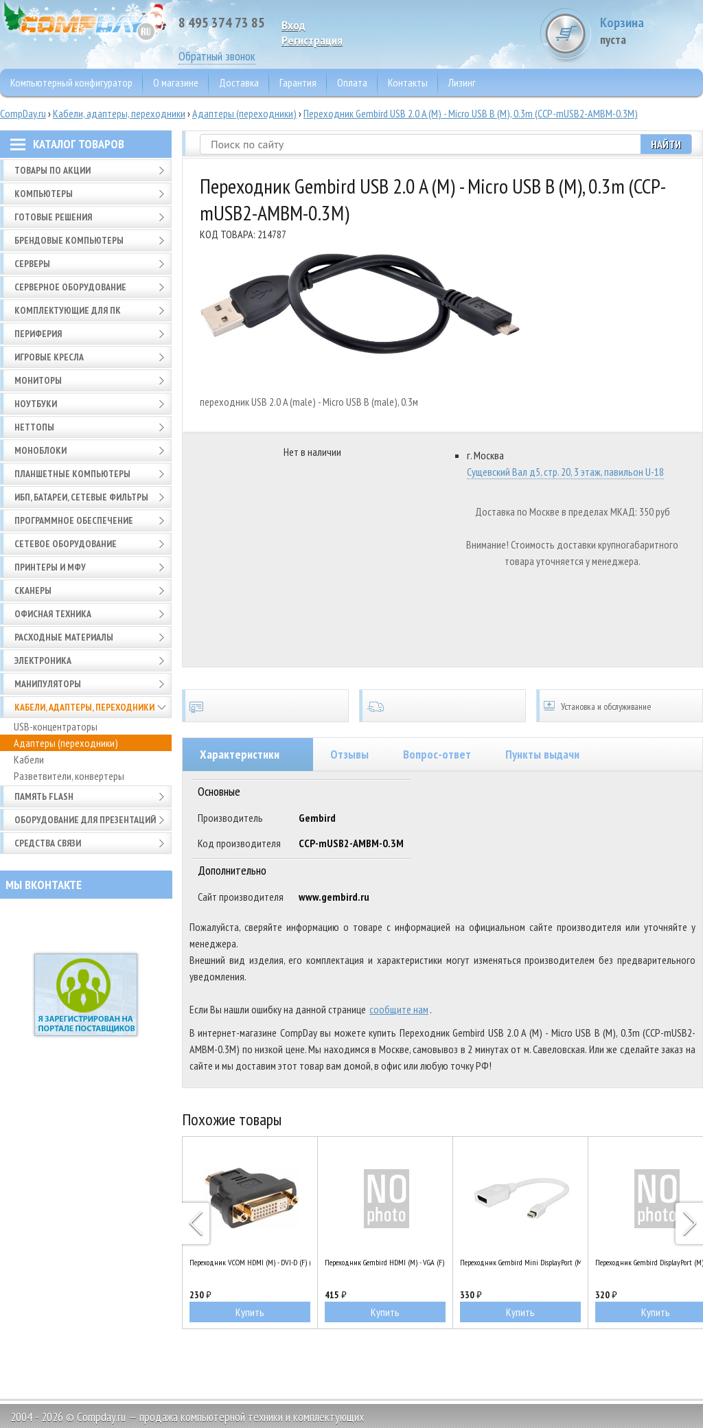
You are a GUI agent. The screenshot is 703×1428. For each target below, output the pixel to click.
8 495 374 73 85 (221, 23)
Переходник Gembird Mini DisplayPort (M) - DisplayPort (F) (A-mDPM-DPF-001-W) (520, 1262)
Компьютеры (43, 193)
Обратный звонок (216, 56)
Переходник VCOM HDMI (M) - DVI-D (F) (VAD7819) (249, 1262)
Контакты (408, 82)
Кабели (29, 759)
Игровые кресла (49, 357)
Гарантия (297, 82)
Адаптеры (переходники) (244, 113)
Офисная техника (52, 614)
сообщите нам (398, 1009)
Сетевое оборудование (65, 544)
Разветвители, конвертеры (69, 776)
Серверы (32, 263)
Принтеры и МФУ (50, 567)
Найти (666, 144)
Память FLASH (43, 796)
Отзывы (349, 754)
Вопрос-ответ (437, 754)
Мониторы (38, 380)
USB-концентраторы (55, 726)
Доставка (239, 82)
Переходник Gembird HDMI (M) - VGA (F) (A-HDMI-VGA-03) (385, 1262)
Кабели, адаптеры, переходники (119, 113)
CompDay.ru (23, 113)
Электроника (42, 660)
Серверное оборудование (70, 287)
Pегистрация (312, 40)
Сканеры (32, 590)
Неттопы (34, 427)
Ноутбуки (35, 404)
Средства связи (47, 843)
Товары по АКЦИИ (52, 170)
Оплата (352, 82)
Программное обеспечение (73, 520)
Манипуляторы (47, 684)
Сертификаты (265, 705)
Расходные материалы (63, 637)
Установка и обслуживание (619, 705)
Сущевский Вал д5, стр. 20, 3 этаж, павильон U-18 (565, 472)
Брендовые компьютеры (69, 240)
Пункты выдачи (542, 754)
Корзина (651, 30)
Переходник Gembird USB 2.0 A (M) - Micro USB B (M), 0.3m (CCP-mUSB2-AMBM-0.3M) (470, 113)
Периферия (38, 333)
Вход (293, 25)
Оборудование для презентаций (85, 820)
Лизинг (462, 82)
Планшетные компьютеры (72, 474)
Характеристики (239, 754)
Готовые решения (53, 217)
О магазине (175, 82)
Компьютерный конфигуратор (71, 82)
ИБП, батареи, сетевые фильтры (81, 497)
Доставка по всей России (442, 705)
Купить (249, 1312)
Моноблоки (40, 450)
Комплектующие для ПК (67, 310)
